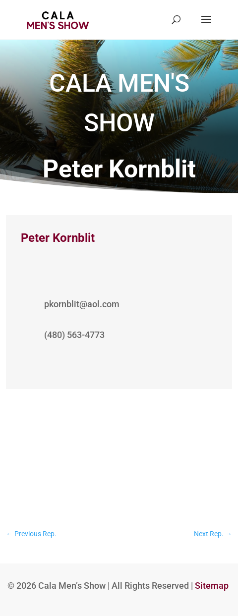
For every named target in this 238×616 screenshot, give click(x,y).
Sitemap (212, 585)
